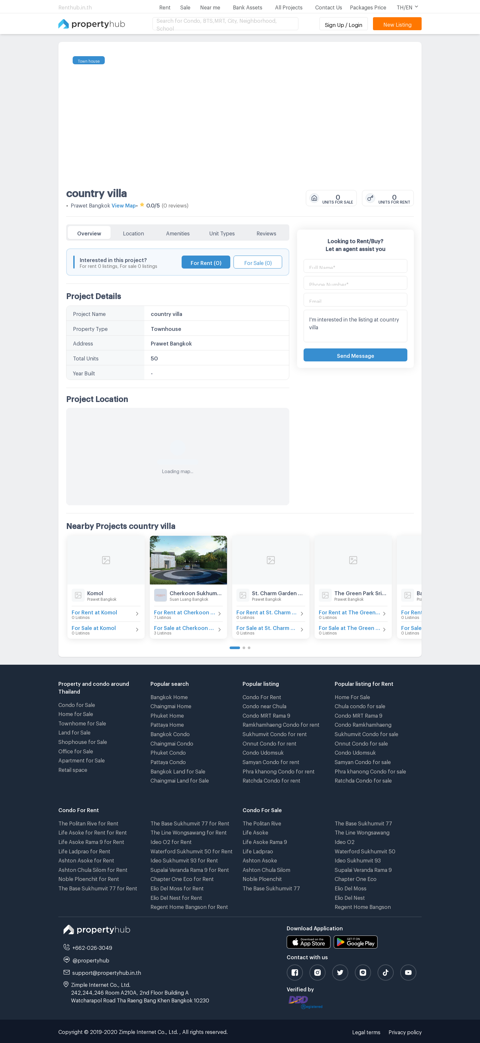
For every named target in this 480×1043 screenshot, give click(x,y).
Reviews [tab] (266, 232)
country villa (96, 191)
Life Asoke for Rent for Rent (92, 831)
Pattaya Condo (168, 761)
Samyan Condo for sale (363, 761)
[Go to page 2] (244, 648)
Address (83, 342)
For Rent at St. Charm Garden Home (267, 611)
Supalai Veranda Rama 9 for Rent (189, 869)
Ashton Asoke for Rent (86, 859)
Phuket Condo (168, 751)
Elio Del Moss (350, 887)
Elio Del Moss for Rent (177, 887)
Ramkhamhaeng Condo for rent (281, 724)
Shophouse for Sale (82, 741)
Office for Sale (75, 750)
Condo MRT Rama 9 (266, 714)
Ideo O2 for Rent (171, 841)
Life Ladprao (258, 850)
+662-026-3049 (92, 947)
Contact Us (328, 6)
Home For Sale (352, 696)
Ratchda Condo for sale (363, 779)
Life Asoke (255, 831)
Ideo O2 (344, 841)
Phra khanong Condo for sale (370, 770)
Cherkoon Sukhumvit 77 (196, 592)
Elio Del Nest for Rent (176, 897)
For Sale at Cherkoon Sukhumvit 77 (185, 627)
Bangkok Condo (170, 733)
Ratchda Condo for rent (271, 779)
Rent (165, 6)
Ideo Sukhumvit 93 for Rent (184, 859)
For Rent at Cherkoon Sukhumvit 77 (185, 611)
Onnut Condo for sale (361, 742)
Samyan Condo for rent (271, 761)
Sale (185, 6)
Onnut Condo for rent (269, 742)
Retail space (72, 769)
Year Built (84, 372)
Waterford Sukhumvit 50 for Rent (191, 850)
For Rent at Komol (94, 611)
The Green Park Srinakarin (361, 592)
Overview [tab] (89, 232)
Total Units (86, 357)
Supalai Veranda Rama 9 (363, 869)
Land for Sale (74, 731)
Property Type (90, 328)
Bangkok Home (169, 696)
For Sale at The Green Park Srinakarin (350, 627)
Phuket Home (167, 714)
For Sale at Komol (94, 627)
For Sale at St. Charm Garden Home (267, 627)
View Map (124, 204)
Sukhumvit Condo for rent (275, 733)
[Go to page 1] (235, 648)
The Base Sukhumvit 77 (271, 887)
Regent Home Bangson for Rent (189, 906)
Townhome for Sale (82, 722)
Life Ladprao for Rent (84, 850)
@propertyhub (91, 959)
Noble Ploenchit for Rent (88, 878)
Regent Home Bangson (363, 906)
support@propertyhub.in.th (106, 972)
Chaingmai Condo (171, 742)
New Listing (397, 23)
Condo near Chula (264, 705)
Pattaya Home (167, 724)
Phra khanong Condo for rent (279, 770)
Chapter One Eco (356, 878)
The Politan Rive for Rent (88, 822)
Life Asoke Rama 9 (265, 841)
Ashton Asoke (260, 859)
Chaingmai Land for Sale (179, 779)
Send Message (355, 355)
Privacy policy (405, 1031)
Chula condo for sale (360, 705)
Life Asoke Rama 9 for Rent (91, 841)
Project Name (89, 313)
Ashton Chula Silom (266, 869)
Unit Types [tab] (222, 232)
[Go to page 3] (249, 648)
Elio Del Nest (350, 897)
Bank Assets (247, 6)
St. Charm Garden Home (278, 592)
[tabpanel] (177, 373)
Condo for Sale (76, 704)
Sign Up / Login (343, 24)
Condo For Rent (262, 696)
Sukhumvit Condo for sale (366, 733)
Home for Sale (75, 713)
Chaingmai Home (170, 705)
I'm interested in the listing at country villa (355, 326)
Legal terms (366, 1031)
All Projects (289, 6)
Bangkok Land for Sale (177, 770)
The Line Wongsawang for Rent (188, 831)
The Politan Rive (262, 822)
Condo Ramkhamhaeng (363, 724)
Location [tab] (133, 232)
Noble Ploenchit (262, 878)
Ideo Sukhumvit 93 (358, 859)
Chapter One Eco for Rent (182, 878)
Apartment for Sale (81, 759)
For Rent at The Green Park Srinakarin (350, 611)
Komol (95, 592)
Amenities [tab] (178, 232)
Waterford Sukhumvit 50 (365, 850)
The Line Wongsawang (362, 831)
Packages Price (368, 6)
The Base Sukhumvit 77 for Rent (97, 887)
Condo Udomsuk (263, 751)
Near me (210, 6)
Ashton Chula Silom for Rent (92, 869)
